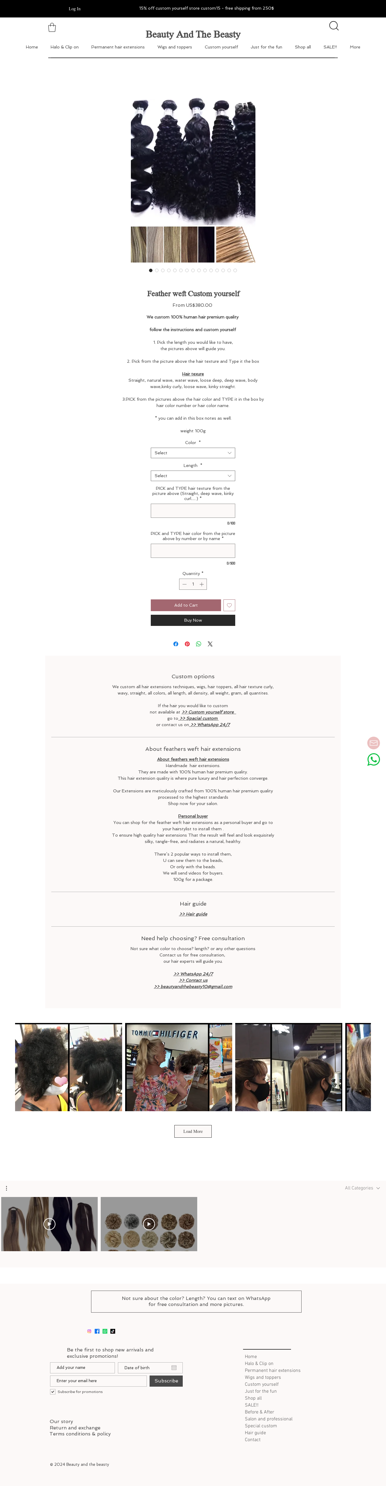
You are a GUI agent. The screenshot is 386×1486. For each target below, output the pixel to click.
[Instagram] (89, 1331)
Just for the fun (261, 1391)
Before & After (259, 1412)
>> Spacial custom (198, 718)
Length (193, 465)
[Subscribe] (166, 1381)
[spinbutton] (193, 584)
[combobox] (193, 453)
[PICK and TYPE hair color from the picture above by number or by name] (193, 550)
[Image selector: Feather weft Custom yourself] (151, 270)
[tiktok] (112, 1331)
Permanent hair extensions (271, 1371)
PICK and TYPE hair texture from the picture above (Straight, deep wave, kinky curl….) (193, 493)
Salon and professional (269, 1419)
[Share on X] (210, 644)
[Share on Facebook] (175, 644)
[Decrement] (184, 584)
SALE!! (251, 1405)
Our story (61, 1421)
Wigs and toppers (263, 1378)
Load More (193, 1131)
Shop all (253, 1398)
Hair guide (255, 1433)
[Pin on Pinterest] (187, 644)
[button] (9, 1188)
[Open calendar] (174, 1367)
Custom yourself (262, 1385)
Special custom (261, 1426)
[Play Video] (49, 1224)
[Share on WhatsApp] (198, 644)
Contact (253, 1440)
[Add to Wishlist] (229, 605)
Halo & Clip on (259, 1364)
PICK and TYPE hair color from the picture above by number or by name (193, 536)
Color (193, 442)
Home (251, 1357)
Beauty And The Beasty (193, 34)
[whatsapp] (105, 1331)
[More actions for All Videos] (9, 1188)
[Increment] (202, 584)
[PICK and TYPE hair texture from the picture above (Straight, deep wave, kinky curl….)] (193, 510)
